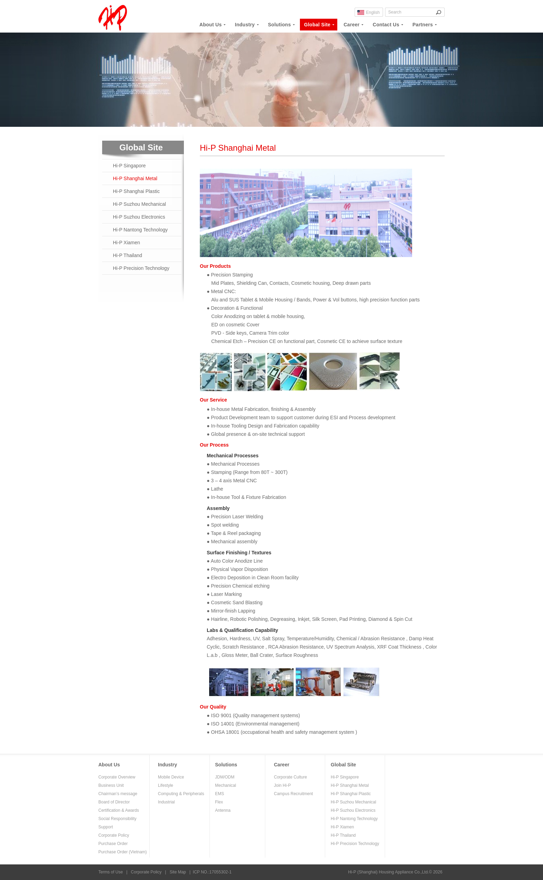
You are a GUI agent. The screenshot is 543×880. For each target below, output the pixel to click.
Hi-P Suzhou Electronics (139, 217)
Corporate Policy (113, 835)
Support (105, 827)
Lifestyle (165, 785)
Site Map (178, 872)
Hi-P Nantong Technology (140, 229)
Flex (219, 802)
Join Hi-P (282, 785)
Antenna (223, 810)
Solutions (226, 764)
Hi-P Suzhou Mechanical (139, 204)
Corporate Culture (290, 777)
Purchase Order (113, 843)
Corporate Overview (116, 777)
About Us (109, 764)
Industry (167, 764)
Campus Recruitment (293, 793)
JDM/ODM (224, 777)
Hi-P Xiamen (126, 242)
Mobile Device (171, 777)
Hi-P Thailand (127, 255)
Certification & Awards (118, 810)
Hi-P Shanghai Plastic (136, 191)
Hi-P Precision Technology (141, 268)
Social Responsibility (117, 818)
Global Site (343, 764)
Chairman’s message (117, 793)
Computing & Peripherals (181, 793)
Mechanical (225, 785)
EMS (219, 793)
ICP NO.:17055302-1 (212, 872)
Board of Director (114, 802)
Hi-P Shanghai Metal (135, 178)
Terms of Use (110, 872)
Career (281, 764)
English (373, 12)
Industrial (166, 802)
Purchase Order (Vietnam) (122, 852)
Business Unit (111, 785)
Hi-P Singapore (129, 165)
